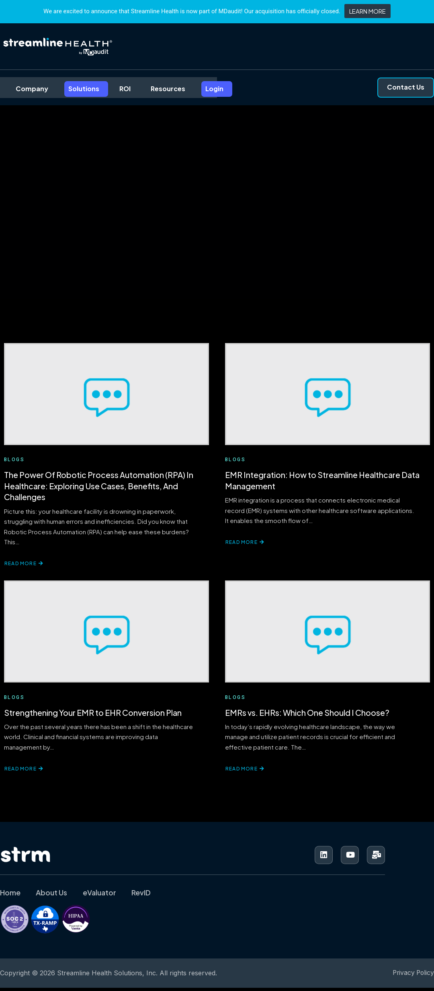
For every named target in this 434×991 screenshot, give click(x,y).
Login (199, 88)
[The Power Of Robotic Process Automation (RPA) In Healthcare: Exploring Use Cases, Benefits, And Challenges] (106, 395)
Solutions (71, 88)
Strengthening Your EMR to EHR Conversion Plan (93, 716)
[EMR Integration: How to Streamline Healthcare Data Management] (327, 395)
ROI (111, 88)
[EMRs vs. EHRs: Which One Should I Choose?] (327, 634)
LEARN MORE (367, 11)
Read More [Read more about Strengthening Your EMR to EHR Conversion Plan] (24, 773)
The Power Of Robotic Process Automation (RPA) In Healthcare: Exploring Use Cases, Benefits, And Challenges (99, 488)
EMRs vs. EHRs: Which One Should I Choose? (307, 716)
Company (20, 88)
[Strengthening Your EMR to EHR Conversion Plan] (106, 634)
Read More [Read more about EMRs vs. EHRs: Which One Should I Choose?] (244, 773)
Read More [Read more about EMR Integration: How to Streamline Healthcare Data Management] (245, 545)
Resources (154, 88)
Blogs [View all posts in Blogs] (14, 461)
